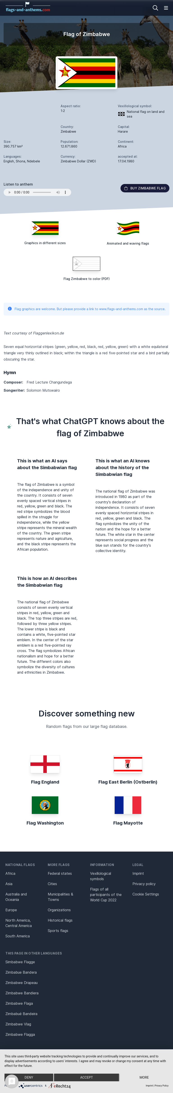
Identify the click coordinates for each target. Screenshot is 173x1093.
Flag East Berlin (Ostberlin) (127, 782)
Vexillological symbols (100, 876)
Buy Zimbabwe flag (145, 188)
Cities (52, 884)
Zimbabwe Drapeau (21, 982)
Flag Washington (45, 823)
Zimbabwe (68, 131)
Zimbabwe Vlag (18, 1024)
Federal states (60, 873)
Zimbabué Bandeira (21, 1013)
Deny (29, 1077)
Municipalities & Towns (60, 897)
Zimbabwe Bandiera (22, 993)
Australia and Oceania (16, 897)
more (144, 1077)
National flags (20, 865)
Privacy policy (144, 884)
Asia (8, 884)
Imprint (138, 873)
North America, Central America (18, 923)
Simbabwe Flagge (20, 962)
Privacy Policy (161, 1085)
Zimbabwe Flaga (19, 1003)
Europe (11, 910)
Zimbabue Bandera (21, 972)
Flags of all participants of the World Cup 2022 (106, 894)
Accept (86, 1077)
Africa (10, 873)
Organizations (59, 910)
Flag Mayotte (128, 823)
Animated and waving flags (128, 243)
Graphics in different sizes (45, 243)
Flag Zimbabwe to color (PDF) (87, 279)
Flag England (45, 782)
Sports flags (58, 930)
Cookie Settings (145, 894)
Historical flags (60, 920)
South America (17, 936)
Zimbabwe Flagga (20, 1034)
